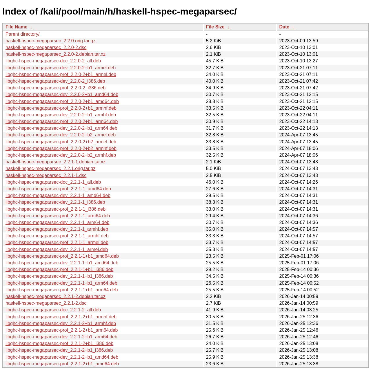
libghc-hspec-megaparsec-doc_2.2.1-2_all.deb (53, 309)
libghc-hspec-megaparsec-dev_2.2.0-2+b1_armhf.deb (61, 114)
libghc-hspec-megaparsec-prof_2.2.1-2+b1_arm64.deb (62, 330)
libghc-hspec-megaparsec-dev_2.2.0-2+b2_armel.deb (61, 134)
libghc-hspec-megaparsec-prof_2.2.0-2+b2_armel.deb (61, 141)
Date (284, 26)
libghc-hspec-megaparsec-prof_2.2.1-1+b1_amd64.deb (62, 256)
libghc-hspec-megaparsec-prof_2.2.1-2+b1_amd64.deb (62, 363)
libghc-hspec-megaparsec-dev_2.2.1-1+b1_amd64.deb (62, 262)
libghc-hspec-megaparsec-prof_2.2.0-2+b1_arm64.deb (62, 121)
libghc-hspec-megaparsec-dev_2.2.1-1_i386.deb (55, 202)
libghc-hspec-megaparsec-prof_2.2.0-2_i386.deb (56, 87)
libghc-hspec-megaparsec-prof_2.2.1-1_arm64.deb (58, 215)
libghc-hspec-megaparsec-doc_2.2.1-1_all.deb (53, 182)
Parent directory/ (22, 34)
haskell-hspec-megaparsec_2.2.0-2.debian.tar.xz (56, 54)
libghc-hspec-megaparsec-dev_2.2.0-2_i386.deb (55, 81)
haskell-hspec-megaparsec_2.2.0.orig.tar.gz (50, 40)
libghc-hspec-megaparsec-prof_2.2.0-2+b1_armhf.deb (61, 108)
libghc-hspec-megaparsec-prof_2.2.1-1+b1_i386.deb (59, 269)
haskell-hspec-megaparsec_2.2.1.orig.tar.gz (50, 168)
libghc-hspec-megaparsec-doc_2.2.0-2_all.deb (53, 60)
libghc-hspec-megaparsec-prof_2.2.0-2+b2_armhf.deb (61, 148)
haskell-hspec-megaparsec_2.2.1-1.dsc (46, 175)
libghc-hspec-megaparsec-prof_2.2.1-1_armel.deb (57, 242)
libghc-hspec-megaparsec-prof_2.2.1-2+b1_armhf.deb (61, 316)
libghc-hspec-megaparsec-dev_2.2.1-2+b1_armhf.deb (61, 323)
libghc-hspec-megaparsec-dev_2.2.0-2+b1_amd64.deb (62, 94)
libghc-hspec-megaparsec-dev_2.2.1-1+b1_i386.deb (59, 276)
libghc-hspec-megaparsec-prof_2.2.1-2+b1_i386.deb (59, 343)
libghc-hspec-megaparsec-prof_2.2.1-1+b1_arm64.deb (62, 289)
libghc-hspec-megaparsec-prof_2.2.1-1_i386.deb (56, 209)
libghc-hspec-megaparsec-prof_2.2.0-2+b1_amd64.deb (62, 101)
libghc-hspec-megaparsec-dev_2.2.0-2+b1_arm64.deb (61, 128)
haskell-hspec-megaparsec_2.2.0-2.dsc (46, 47)
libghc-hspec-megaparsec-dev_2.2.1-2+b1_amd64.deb (62, 357)
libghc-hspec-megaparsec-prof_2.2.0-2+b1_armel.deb (61, 74)
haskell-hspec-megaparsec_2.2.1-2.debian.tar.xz (56, 296)
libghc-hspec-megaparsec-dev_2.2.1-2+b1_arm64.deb (61, 336)
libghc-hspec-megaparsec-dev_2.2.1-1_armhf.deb (57, 229)
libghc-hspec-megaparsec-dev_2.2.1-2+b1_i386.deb (59, 350)
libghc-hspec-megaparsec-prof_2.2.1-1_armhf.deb (57, 235)
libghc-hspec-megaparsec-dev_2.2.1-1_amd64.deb (58, 195)
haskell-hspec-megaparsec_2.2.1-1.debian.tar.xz (56, 161)
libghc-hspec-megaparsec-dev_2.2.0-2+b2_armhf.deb (61, 155)
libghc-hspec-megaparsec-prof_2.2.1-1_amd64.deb (58, 188)
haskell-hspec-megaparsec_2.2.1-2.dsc (46, 303)
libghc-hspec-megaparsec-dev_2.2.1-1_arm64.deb (57, 222)
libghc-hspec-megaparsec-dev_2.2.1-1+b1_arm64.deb (61, 283)
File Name (17, 26)
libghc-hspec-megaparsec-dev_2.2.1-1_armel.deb (57, 249)
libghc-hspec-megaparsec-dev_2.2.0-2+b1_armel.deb (61, 67)
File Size (215, 26)
